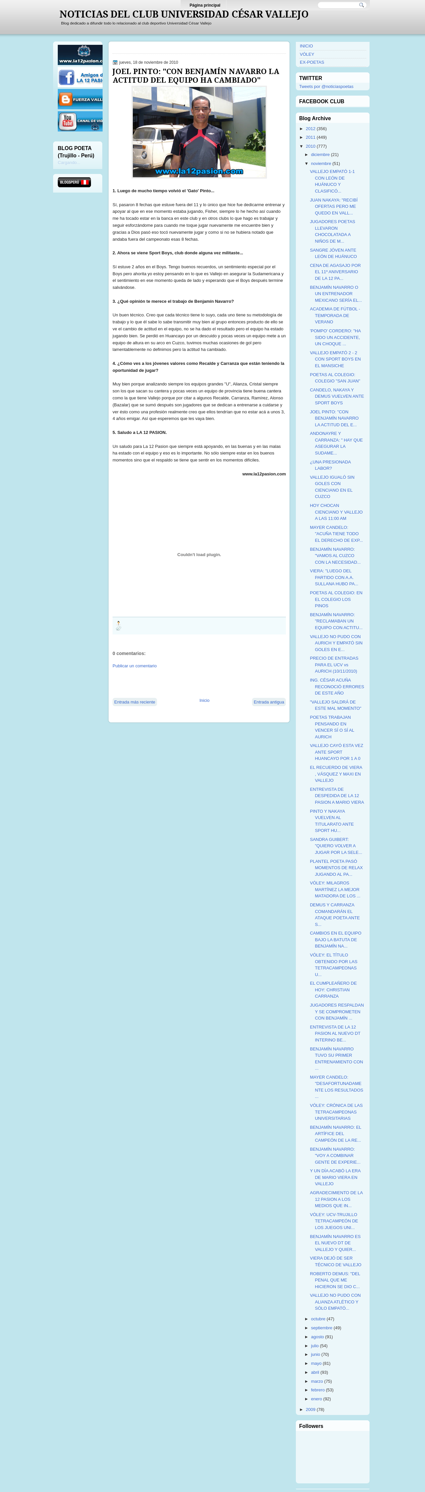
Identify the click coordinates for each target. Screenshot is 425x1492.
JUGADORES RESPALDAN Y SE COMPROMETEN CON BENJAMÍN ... (337, 1012)
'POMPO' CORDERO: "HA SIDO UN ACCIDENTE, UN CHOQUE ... (335, 337)
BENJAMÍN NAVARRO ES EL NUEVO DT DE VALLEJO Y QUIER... (335, 1243)
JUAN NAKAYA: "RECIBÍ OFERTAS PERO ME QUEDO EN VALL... (334, 206)
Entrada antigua (269, 702)
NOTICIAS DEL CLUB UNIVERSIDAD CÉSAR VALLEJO (184, 14)
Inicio (205, 700)
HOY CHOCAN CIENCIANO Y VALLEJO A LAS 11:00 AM (336, 512)
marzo (317, 1381)
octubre (318, 1318)
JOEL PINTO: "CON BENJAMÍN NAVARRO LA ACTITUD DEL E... (334, 418)
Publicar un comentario (135, 665)
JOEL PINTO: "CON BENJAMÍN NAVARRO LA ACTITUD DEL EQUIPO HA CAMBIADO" (196, 75)
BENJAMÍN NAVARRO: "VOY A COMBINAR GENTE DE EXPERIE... (335, 1156)
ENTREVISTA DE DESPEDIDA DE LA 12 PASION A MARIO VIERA (337, 796)
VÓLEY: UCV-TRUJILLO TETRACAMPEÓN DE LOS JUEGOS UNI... (334, 1221)
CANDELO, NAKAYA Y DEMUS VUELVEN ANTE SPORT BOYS (337, 396)
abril (315, 1372)
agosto (317, 1336)
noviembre (321, 163)
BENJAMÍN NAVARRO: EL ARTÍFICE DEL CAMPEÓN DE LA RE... (335, 1134)
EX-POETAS (312, 62)
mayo (316, 1363)
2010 (310, 146)
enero (316, 1398)
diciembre (320, 154)
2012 (310, 128)
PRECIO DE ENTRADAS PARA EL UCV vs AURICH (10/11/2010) (334, 665)
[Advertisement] (190, 683)
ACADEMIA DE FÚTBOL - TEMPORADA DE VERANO (335, 315)
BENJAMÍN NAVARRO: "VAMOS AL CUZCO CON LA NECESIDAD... (335, 556)
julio (315, 1345)
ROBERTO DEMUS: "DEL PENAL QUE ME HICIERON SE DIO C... (335, 1280)
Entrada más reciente (134, 702)
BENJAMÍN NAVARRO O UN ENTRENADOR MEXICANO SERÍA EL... (336, 294)
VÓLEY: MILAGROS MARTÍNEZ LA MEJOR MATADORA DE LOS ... (335, 889)
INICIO (306, 45)
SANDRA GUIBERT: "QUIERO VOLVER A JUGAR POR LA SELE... (336, 846)
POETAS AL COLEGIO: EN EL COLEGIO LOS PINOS (336, 599)
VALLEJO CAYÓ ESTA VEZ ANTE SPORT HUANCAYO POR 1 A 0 (336, 752)
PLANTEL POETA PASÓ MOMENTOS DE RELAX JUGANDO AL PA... (336, 868)
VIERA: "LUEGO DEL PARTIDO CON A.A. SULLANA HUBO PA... (334, 577)
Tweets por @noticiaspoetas (326, 86)
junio (315, 1354)
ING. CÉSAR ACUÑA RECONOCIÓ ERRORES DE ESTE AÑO (337, 687)
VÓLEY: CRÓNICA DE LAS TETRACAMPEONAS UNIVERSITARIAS (336, 1112)
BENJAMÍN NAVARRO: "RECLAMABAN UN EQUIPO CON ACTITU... (336, 621)
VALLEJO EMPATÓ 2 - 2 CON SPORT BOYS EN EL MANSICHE (335, 359)
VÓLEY (307, 54)
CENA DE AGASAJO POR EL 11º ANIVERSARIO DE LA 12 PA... (335, 272)
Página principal (205, 5)
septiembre (321, 1327)
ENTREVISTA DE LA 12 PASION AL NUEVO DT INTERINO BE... (335, 1033)
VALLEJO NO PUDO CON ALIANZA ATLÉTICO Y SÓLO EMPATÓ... (335, 1302)
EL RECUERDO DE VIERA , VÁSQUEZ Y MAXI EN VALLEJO (336, 774)
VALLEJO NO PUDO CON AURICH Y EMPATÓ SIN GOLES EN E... (336, 643)
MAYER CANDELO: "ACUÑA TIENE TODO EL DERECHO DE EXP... (336, 534)
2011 (310, 137)
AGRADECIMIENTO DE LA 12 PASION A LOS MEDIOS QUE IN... (336, 1199)
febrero (318, 1389)
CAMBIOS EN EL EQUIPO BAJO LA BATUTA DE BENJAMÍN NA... (335, 940)
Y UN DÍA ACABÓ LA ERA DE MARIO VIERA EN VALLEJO (335, 1177)
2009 (310, 1409)
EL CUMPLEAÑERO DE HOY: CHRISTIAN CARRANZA (333, 990)
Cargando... (69, 162)
